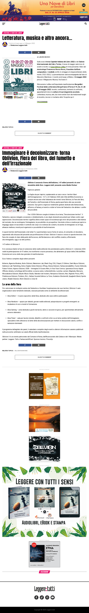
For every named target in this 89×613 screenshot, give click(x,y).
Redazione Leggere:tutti (19, 45)
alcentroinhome (21, 350)
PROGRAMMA (42, 102)
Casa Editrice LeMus (58, 67)
